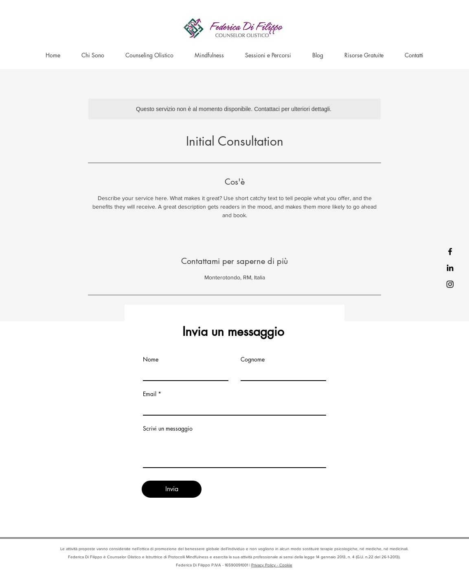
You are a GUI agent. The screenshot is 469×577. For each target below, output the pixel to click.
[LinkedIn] (450, 267)
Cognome (253, 359)
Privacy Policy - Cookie (271, 565)
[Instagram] (450, 284)
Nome (150, 359)
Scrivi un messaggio (168, 428)
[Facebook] (450, 251)
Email (149, 394)
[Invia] (172, 489)
